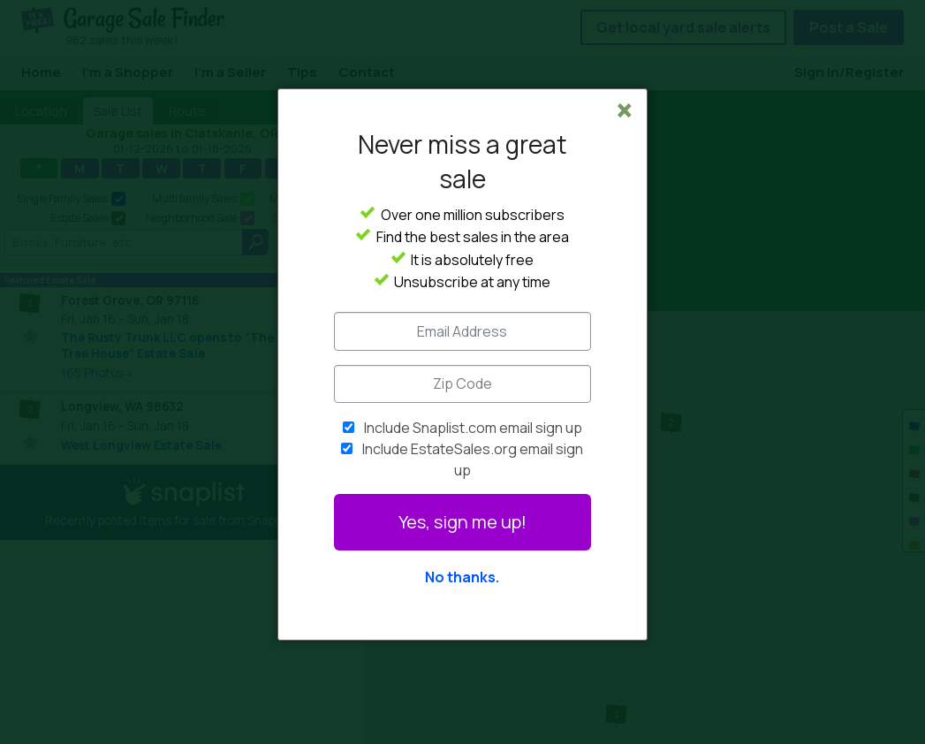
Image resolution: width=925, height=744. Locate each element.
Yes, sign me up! (462, 522)
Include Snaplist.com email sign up (473, 427)
